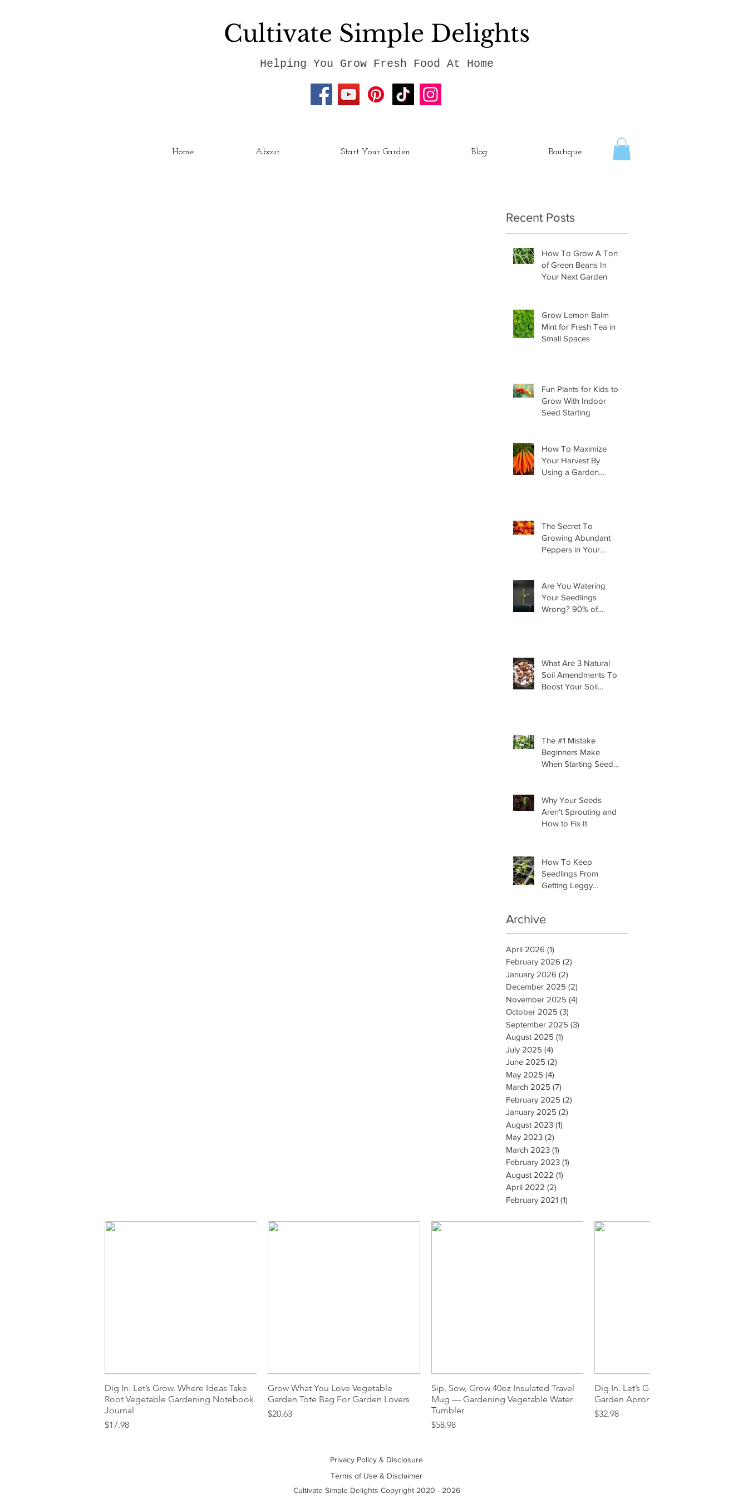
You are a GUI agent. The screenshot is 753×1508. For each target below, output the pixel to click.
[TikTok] (403, 94)
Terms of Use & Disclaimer (376, 1475)
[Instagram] (430, 94)
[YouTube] (349, 94)
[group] (376, 1326)
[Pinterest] (376, 94)
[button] (621, 149)
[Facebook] (321, 94)
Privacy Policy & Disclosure (376, 1459)
